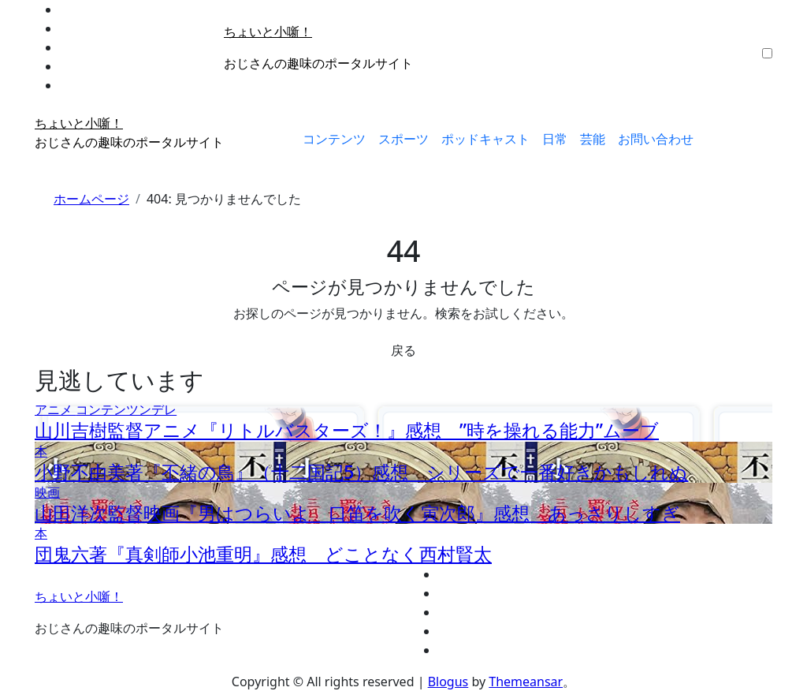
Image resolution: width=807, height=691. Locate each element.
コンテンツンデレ (126, 409)
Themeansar (526, 681)
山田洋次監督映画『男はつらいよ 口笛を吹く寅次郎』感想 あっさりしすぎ (357, 512)
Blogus (448, 681)
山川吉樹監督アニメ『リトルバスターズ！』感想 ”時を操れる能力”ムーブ (347, 430)
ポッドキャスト (485, 139)
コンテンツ (334, 139)
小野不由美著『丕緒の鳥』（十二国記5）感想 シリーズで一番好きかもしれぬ (361, 471)
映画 (47, 492)
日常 (554, 139)
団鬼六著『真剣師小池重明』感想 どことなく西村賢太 (263, 553)
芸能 (592, 139)
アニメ (55, 409)
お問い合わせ (656, 139)
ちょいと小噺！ (268, 31)
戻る (403, 350)
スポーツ (403, 139)
